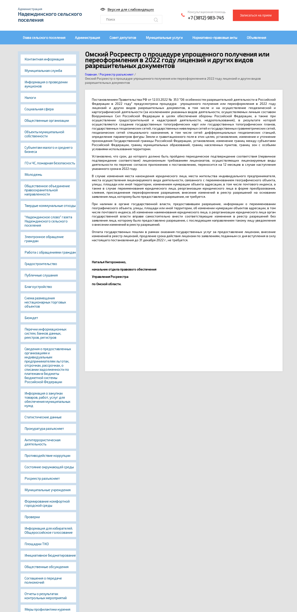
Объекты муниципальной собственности (44, 134)
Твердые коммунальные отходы (50, 205)
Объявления (256, 37)
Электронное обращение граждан (44, 239)
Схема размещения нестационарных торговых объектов (45, 302)
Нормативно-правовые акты (214, 37)
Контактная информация (44, 59)
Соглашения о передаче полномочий (43, 580)
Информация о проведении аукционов (46, 84)
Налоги (30, 97)
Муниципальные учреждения (48, 490)
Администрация (87, 37)
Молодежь (33, 174)
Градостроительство (41, 264)
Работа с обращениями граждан (50, 252)
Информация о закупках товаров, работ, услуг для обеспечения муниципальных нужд (47, 399)
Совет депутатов (123, 37)
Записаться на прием (256, 15)
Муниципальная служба (43, 70)
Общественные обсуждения (47, 567)
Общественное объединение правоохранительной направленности (47, 190)
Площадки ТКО (37, 544)
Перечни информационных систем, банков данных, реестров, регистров (45, 333)
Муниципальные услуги (164, 37)
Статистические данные (43, 417)
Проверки (32, 517)
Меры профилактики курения (47, 609)
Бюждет (31, 318)
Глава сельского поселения (44, 37)
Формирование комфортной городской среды (47, 503)
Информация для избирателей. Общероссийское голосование (49, 530)
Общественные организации (47, 120)
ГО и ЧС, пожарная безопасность (50, 163)
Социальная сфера (39, 109)
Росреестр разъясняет (42, 478)
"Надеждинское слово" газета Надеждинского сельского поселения (48, 221)
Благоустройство (38, 286)
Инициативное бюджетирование (50, 555)
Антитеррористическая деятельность (42, 442)
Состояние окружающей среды (49, 467)
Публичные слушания (41, 275)
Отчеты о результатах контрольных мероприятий (46, 596)
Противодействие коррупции (47, 455)
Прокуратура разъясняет (44, 428)
